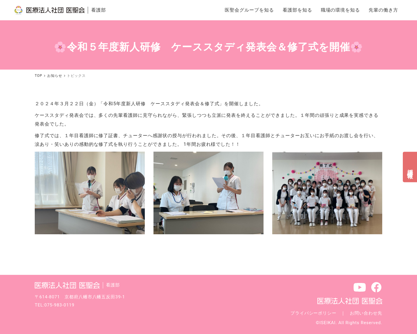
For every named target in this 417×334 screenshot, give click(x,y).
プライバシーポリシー (313, 313)
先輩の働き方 (383, 10)
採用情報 (410, 167)
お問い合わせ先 (366, 313)
